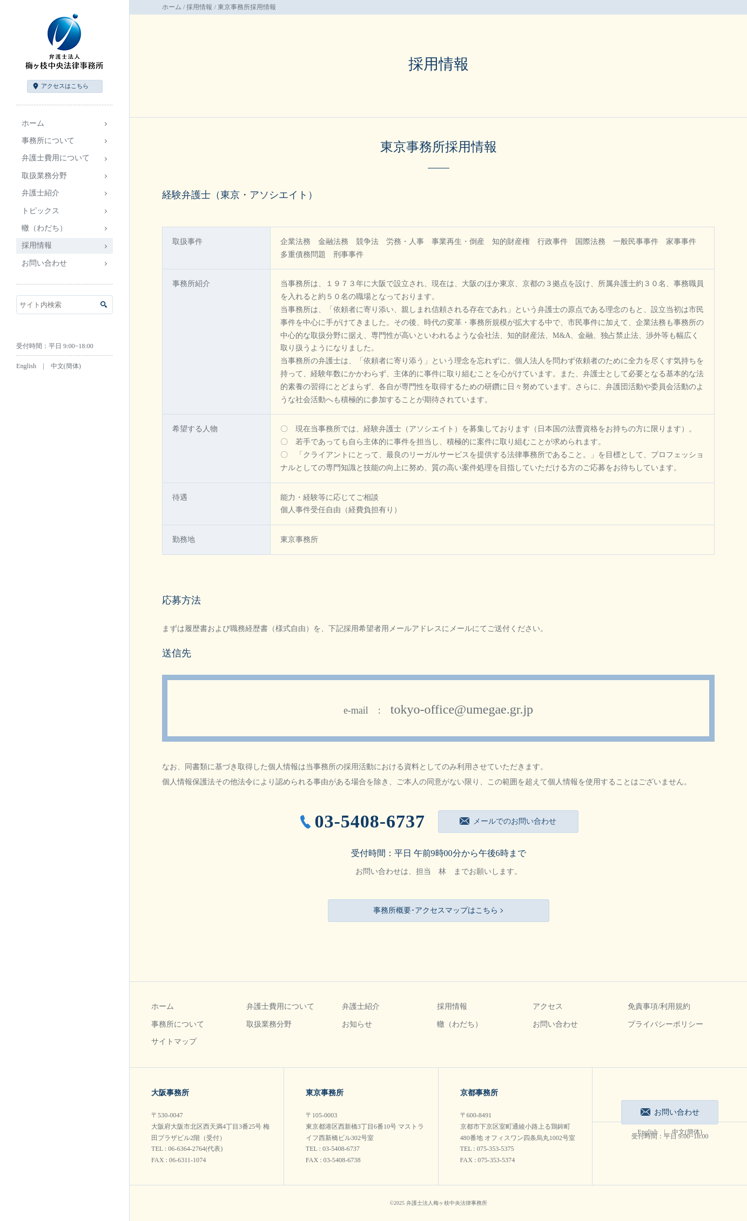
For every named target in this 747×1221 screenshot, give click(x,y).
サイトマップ (174, 1041)
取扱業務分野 (269, 1024)
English (26, 366)
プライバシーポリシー (665, 1024)
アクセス (65, 86)
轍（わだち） (44, 228)
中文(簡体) (66, 366)
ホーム (33, 123)
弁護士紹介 (361, 1006)
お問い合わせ (44, 263)
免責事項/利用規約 (659, 1006)
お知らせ (357, 1024)
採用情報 (199, 7)
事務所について (177, 1024)
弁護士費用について (280, 1006)
